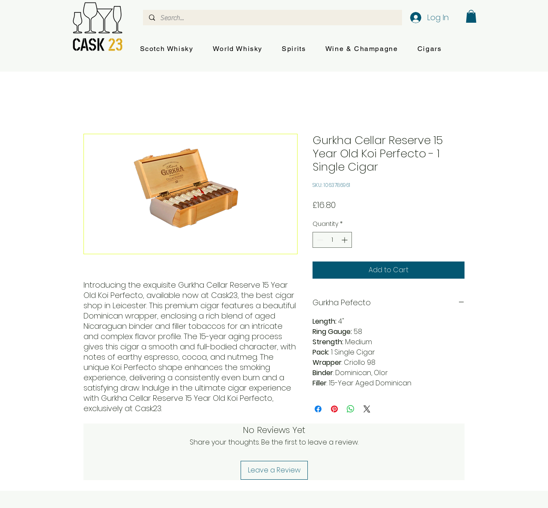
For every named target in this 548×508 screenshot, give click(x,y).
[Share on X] (367, 409)
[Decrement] (319, 239)
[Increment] (345, 239)
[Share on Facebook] (318, 409)
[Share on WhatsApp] (350, 409)
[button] (166, 49)
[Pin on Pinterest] (334, 409)
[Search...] (272, 18)
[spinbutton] (332, 239)
